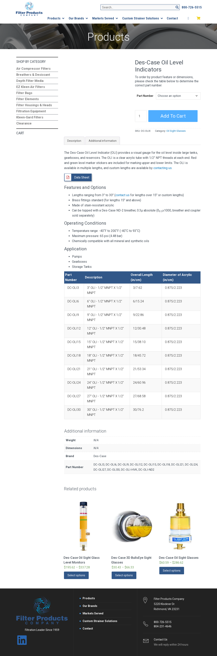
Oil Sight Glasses (176, 130)
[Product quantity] (141, 116)
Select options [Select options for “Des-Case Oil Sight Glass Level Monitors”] (76, 575)
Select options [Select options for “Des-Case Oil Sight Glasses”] (172, 570)
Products (89, 598)
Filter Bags (24, 93)
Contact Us (160, 639)
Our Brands (90, 606)
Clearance (24, 123)
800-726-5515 (162, 622)
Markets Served (93, 613)
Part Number (145, 95)
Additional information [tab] (103, 140)
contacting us (162, 168)
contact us (122, 195)
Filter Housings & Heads (34, 105)
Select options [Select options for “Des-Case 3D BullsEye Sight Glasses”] (124, 575)
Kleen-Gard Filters (29, 117)
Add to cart (173, 116)
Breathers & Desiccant (33, 75)
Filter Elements (27, 99)
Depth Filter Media (30, 81)
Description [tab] (74, 140)
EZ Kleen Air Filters (30, 87)
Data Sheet (81, 177)
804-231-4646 (162, 626)
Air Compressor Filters (33, 68)
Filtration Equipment (31, 111)
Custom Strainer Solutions (100, 621)
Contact (88, 628)
